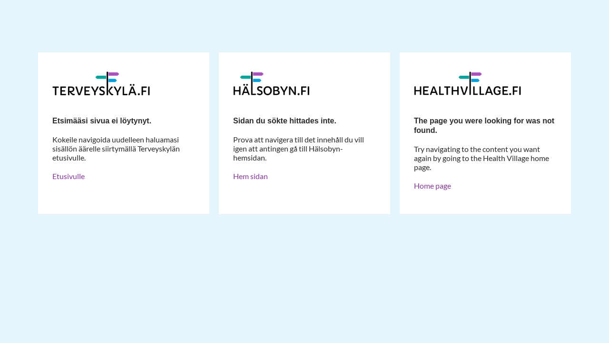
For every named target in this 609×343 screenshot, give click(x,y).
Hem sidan (250, 176)
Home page (432, 185)
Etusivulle (68, 176)
